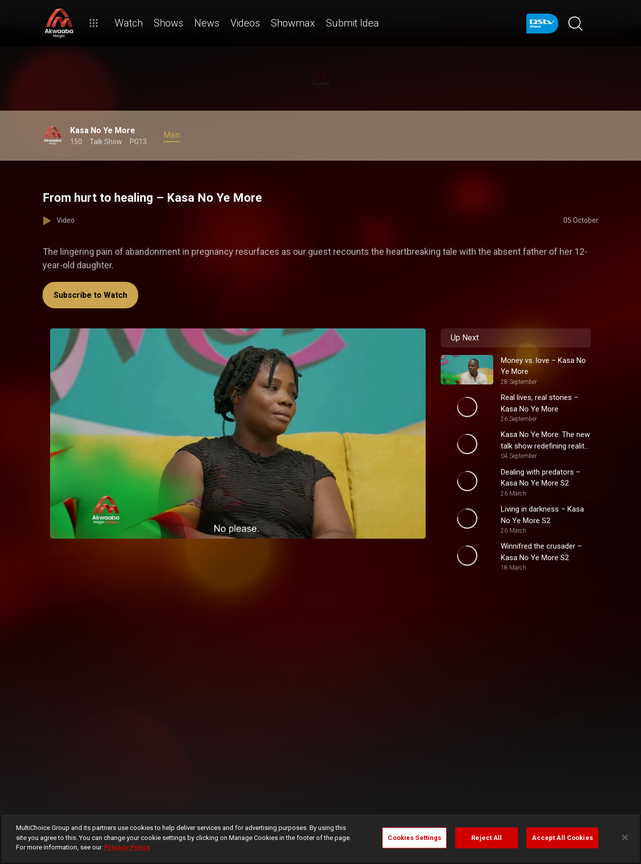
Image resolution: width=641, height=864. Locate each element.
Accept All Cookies (562, 837)
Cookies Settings (414, 837)
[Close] (625, 837)
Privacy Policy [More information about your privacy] (127, 847)
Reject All (486, 837)
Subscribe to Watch (90, 295)
